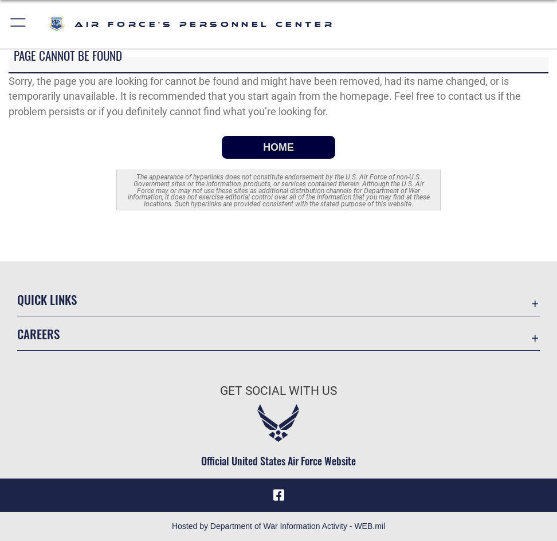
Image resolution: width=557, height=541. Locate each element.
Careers (38, 333)
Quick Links (47, 299)
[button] (18, 24)
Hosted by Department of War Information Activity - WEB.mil (278, 526)
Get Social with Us (278, 390)
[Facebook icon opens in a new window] (278, 495)
